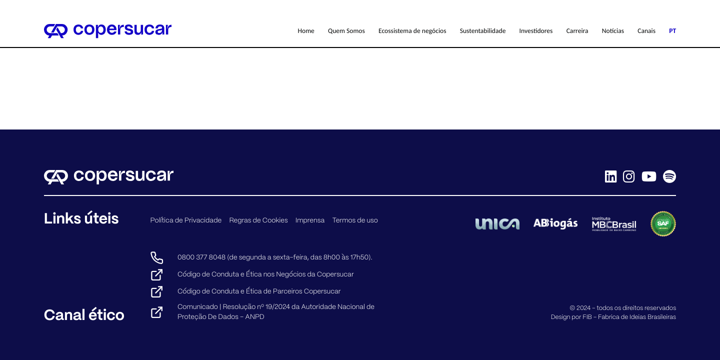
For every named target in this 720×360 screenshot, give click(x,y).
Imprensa (310, 220)
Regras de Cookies (259, 220)
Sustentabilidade (483, 30)
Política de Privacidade (186, 220)
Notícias (613, 30)
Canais (647, 30)
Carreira (577, 30)
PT (672, 30)
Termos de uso (355, 220)
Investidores (536, 30)
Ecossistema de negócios (412, 30)
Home (306, 30)
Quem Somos (346, 30)
